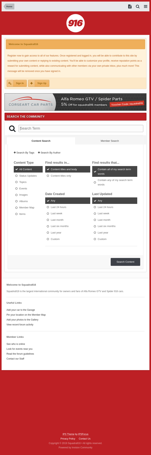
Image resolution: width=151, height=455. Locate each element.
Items (22, 213)
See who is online (15, 344)
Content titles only (61, 175)
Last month (57, 219)
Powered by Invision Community (75, 447)
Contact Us (84, 438)
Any (53, 200)
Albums (23, 201)
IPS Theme (68, 434)
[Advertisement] (75, 401)
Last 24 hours (58, 206)
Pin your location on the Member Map (26, 314)
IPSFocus (83, 434)
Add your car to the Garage (20, 310)
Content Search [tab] (40, 140)
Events (23, 188)
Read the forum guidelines (20, 353)
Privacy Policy (68, 438)
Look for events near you (19, 349)
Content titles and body (64, 169)
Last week (56, 213)
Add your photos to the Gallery (22, 319)
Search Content (125, 261)
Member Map (26, 207)
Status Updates (28, 175)
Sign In (20, 83)
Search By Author (49, 152)
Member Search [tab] (110, 140)
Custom (55, 238)
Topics (23, 182)
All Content (25, 169)
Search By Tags (24, 152)
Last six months (59, 226)
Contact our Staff (15, 358)
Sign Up (41, 83)
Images (23, 194)
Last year (56, 232)
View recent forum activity (19, 324)
